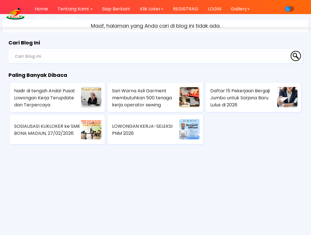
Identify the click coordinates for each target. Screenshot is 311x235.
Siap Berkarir (116, 9)
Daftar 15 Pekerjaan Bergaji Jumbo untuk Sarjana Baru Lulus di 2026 (240, 98)
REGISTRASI (185, 9)
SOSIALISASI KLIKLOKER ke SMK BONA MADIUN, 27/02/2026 (47, 129)
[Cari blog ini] (150, 56)
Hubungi (65, 18)
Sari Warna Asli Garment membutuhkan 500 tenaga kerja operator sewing (142, 98)
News (41, 18)
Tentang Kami (75, 9)
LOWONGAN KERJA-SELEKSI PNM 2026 (142, 129)
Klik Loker (151, 9)
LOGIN (214, 9)
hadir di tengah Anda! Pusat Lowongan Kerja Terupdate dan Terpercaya (44, 98)
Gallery (240, 9)
